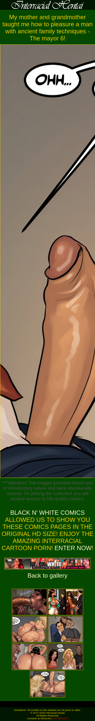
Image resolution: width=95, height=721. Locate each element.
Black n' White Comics (47, 512)
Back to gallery (47, 575)
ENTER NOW (72, 548)
